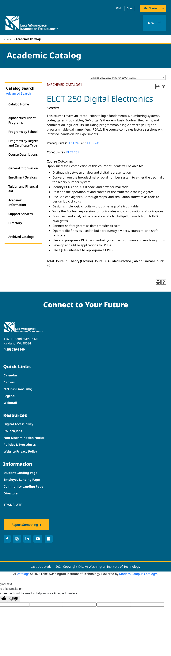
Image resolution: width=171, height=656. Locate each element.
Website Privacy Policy (20, 451)
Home (7, 39)
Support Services (20, 214)
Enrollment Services (22, 177)
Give (129, 8)
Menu (154, 23)
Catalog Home (18, 104)
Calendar (10, 375)
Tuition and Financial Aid (23, 188)
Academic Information (17, 202)
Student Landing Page (20, 473)
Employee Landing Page (22, 479)
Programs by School (22, 132)
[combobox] (128, 77)
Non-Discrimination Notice (24, 438)
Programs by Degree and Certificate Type (23, 143)
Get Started (151, 8)
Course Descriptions (23, 154)
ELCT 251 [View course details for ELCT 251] (72, 152)
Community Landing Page (23, 486)
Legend (9, 396)
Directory (15, 223)
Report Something (25, 525)
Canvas (9, 382)
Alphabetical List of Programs (22, 120)
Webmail (10, 403)
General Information (23, 168)
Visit (119, 8)
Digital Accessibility (18, 424)
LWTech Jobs (13, 431)
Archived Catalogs (21, 237)
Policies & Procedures (20, 444)
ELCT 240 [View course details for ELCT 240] (73, 143)
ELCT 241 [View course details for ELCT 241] (93, 143)
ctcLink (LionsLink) (18, 389)
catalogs (23, 574)
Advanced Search (18, 93)
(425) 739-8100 (14, 349)
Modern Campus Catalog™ (138, 574)
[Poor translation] (14, 599)
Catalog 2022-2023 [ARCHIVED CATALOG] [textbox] (113, 77)
